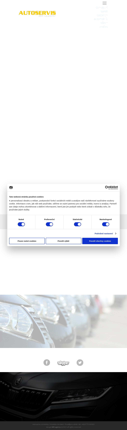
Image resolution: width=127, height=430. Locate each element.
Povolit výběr (63, 241)
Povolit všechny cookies (100, 241)
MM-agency (56, 427)
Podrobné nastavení (104, 233)
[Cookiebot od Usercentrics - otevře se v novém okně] (107, 187)
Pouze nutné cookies (27, 241)
